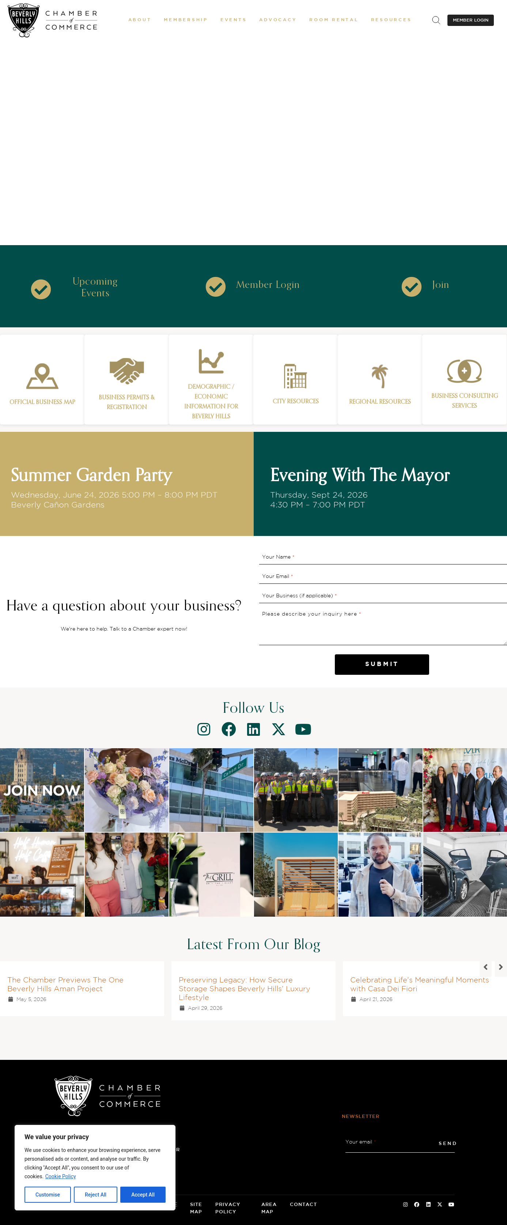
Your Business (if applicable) (299, 596)
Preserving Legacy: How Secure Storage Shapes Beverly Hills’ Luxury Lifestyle (244, 989)
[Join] (440, 285)
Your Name (278, 557)
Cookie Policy (60, 1176)
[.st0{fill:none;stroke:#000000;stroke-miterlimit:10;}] (436, 20)
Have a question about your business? (124, 606)
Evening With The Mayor (360, 476)
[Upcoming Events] (95, 288)
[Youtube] (303, 729)
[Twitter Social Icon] (439, 1205)
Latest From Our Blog (254, 945)
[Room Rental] (333, 20)
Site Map (196, 1208)
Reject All (95, 1195)
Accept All (143, 1195)
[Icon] (41, 289)
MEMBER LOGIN (470, 20)
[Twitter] (279, 729)
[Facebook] (229, 729)
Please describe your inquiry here (312, 614)
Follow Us (253, 708)
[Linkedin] (254, 729)
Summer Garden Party (91, 476)
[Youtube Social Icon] (451, 1205)
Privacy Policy (227, 1208)
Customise (47, 1195)
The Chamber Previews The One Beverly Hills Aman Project (65, 984)
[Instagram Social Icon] (405, 1205)
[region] (95, 1167)
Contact (303, 1205)
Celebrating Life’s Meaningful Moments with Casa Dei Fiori (419, 984)
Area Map (269, 1208)
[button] (140, 20)
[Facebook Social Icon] (416, 1205)
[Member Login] (268, 285)
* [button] (293, 557)
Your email (360, 1142)
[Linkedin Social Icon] (428, 1205)
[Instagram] (204, 729)
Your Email (277, 576)
